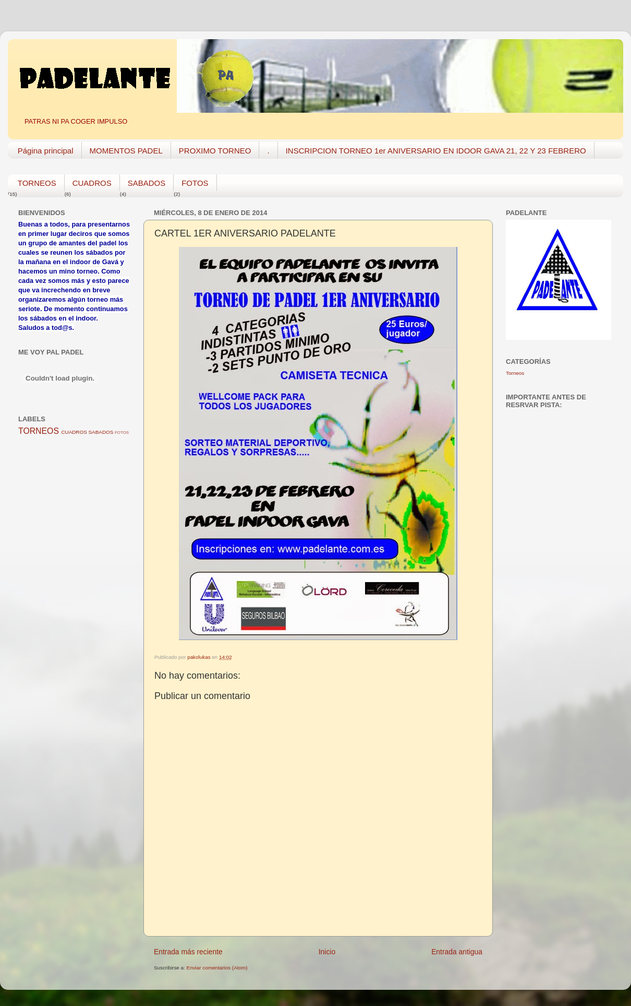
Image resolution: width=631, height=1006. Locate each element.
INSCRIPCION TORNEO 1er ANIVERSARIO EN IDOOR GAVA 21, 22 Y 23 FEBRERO (436, 150)
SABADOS (147, 183)
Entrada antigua (456, 952)
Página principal (46, 150)
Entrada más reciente (188, 952)
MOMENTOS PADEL (126, 150)
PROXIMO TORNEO (215, 150)
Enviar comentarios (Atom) (217, 968)
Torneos (515, 373)
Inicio (327, 952)
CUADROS (92, 183)
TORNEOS (37, 183)
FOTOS (194, 183)
